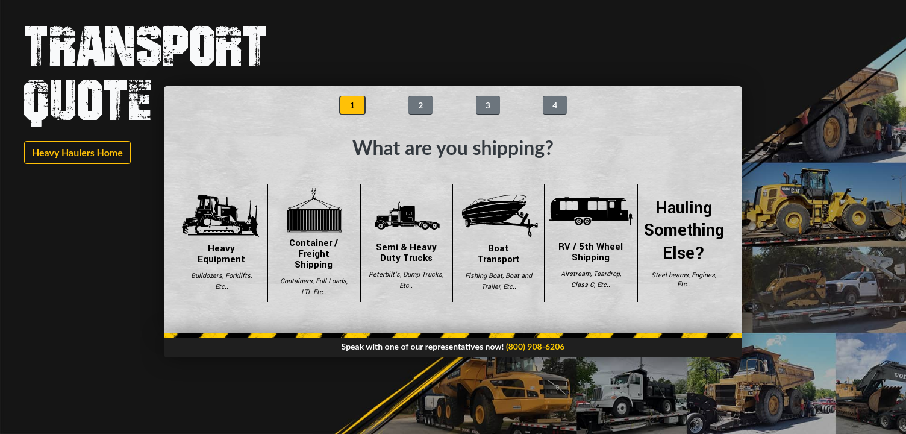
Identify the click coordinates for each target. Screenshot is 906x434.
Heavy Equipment (221, 243)
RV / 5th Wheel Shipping (590, 243)
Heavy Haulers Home (77, 152)
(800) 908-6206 (535, 346)
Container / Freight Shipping (313, 243)
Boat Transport (498, 243)
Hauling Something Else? (684, 243)
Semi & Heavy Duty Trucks (406, 243)
